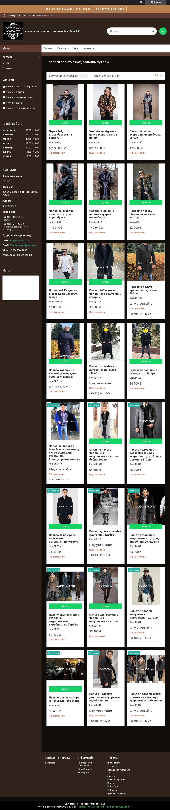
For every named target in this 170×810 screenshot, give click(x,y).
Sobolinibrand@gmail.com (23, 245)
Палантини (112, 786)
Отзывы (7, 68)
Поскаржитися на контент (91, 807)
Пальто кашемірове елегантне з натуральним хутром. (63, 538)
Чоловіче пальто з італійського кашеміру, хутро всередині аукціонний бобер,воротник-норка (64, 452)
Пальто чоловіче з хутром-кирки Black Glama (102, 369)
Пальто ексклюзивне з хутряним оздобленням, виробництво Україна (64, 619)
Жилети (111, 776)
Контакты (89, 48)
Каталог (61, 48)
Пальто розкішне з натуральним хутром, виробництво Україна (144, 538)
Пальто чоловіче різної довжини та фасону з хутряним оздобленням (145, 697)
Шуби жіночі (113, 763)
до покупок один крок (110, 8)
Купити (65, 122)
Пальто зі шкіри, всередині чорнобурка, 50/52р (145, 134)
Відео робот (84, 772)
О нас (76, 48)
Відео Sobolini (85, 769)
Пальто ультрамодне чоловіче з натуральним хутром (103, 618)
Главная (48, 48)
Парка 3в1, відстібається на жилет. (60, 134)
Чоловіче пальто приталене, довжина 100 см (143, 290)
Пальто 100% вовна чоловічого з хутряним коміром (105, 294)
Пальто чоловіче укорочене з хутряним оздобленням (104, 697)
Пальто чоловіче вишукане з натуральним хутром (143, 614)
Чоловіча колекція (116, 793)
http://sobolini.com (19, 240)
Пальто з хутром (116, 779)
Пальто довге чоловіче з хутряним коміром (105, 533)
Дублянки (112, 790)
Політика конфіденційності (119, 807)
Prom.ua (101, 804)
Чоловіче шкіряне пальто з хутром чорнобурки (61, 214)
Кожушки (112, 766)
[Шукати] (153, 31)
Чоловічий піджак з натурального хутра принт (103, 134)
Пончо (110, 783)
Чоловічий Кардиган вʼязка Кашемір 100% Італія (63, 294)
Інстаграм (50, 763)
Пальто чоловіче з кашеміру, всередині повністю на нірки (63, 373)
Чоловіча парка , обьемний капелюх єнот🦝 (142, 214)
